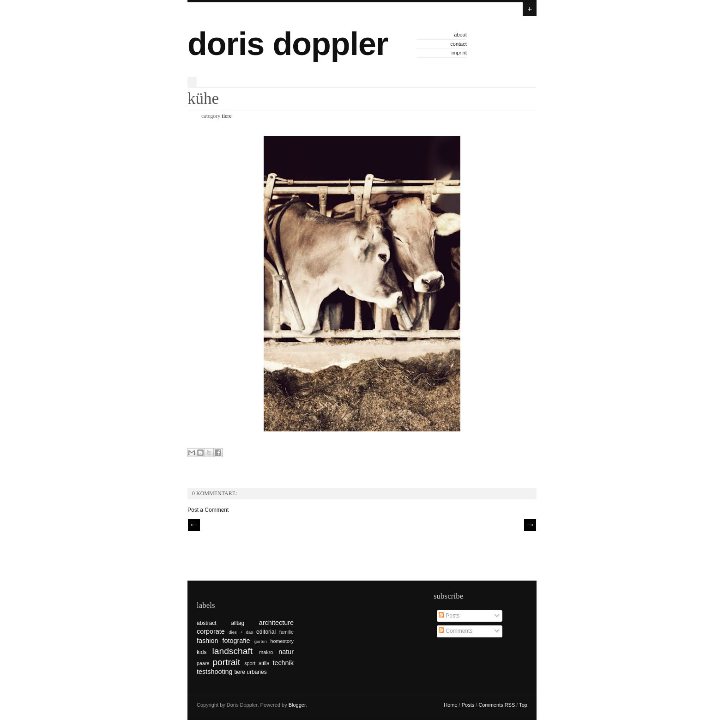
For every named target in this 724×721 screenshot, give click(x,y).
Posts (449, 615)
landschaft (232, 651)
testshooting (215, 671)
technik (283, 662)
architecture (276, 622)
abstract (207, 623)
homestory (282, 641)
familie (286, 632)
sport (249, 663)
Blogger (297, 705)
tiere (226, 116)
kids (201, 652)
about (460, 34)
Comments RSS (496, 705)
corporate (211, 631)
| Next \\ (530, 525)
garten (260, 641)
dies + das (241, 632)
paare (203, 663)
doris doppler (287, 44)
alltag (237, 623)
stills (264, 663)
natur (286, 651)
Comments (455, 631)
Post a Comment (208, 510)
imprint (459, 52)
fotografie (236, 640)
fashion (207, 640)
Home (450, 705)
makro (266, 652)
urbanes (256, 672)
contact (458, 44)
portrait (226, 662)
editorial (266, 632)
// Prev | (194, 525)
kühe (203, 99)
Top (523, 705)
